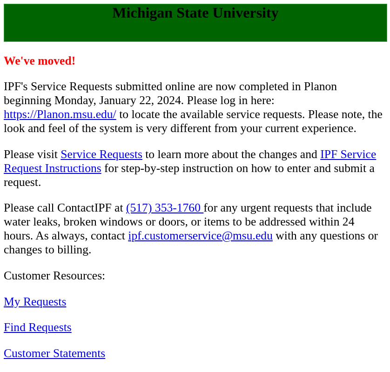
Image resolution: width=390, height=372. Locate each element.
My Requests (35, 301)
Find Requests (38, 327)
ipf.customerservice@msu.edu (200, 235)
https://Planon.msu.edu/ (60, 114)
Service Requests (101, 154)
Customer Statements (54, 353)
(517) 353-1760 (164, 207)
